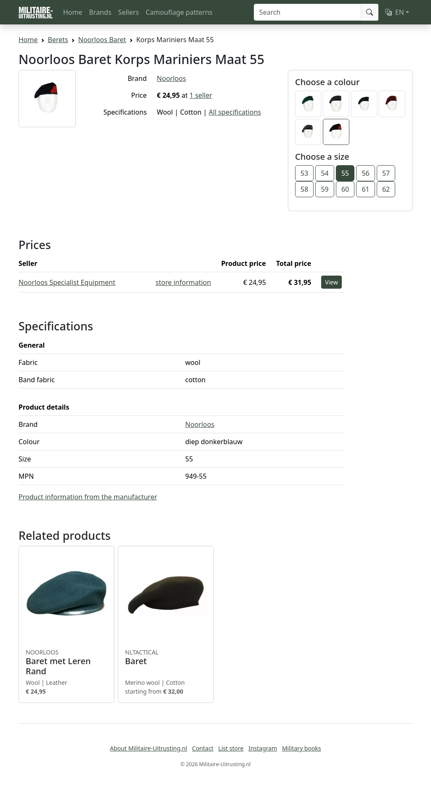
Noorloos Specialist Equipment (67, 282)
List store (231, 748)
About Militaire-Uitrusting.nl (148, 748)
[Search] (307, 12)
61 (365, 189)
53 (304, 173)
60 (345, 189)
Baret (166, 657)
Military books (301, 748)
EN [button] (394, 12)
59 (324, 189)
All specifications (235, 112)
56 (365, 173)
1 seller (200, 95)
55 (345, 173)
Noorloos (171, 78)
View (331, 282)
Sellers (128, 12)
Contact (202, 748)
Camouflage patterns (179, 12)
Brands (100, 12)
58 (304, 189)
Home (72, 12)
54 (324, 173)
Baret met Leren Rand (66, 662)
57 (386, 173)
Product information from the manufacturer (88, 496)
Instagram (262, 748)
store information (183, 282)
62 (386, 189)
